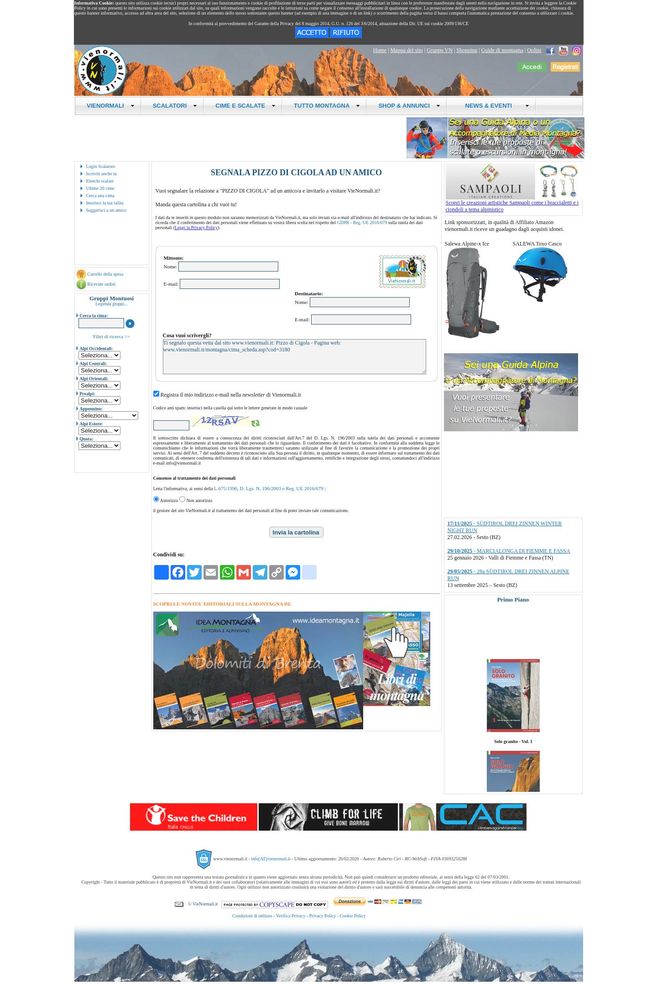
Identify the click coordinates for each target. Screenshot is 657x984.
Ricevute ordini (101, 284)
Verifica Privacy (291, 915)
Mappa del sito (406, 50)
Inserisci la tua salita (105, 202)
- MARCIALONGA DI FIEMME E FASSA (509, 551)
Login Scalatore (100, 166)
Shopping (466, 50)
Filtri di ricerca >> (111, 336)
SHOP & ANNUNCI (409, 105)
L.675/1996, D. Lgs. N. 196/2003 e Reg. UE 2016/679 (268, 488)
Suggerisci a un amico (106, 210)
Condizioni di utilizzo (252, 915)
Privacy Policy (322, 915)
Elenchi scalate (100, 180)
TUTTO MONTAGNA (327, 105)
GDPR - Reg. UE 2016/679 (362, 222)
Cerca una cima (100, 195)
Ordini (534, 50)
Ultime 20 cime (100, 188)
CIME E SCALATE (245, 105)
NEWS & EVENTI (494, 105)
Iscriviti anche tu (101, 173)
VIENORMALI (111, 105)
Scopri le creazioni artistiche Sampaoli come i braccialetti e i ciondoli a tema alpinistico (514, 203)
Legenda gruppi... (111, 303)
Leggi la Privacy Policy (196, 227)
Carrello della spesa (105, 274)
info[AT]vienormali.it (270, 858)
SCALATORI (175, 105)
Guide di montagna (502, 50)
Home (379, 50)
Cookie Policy (353, 915)
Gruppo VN (440, 50)
